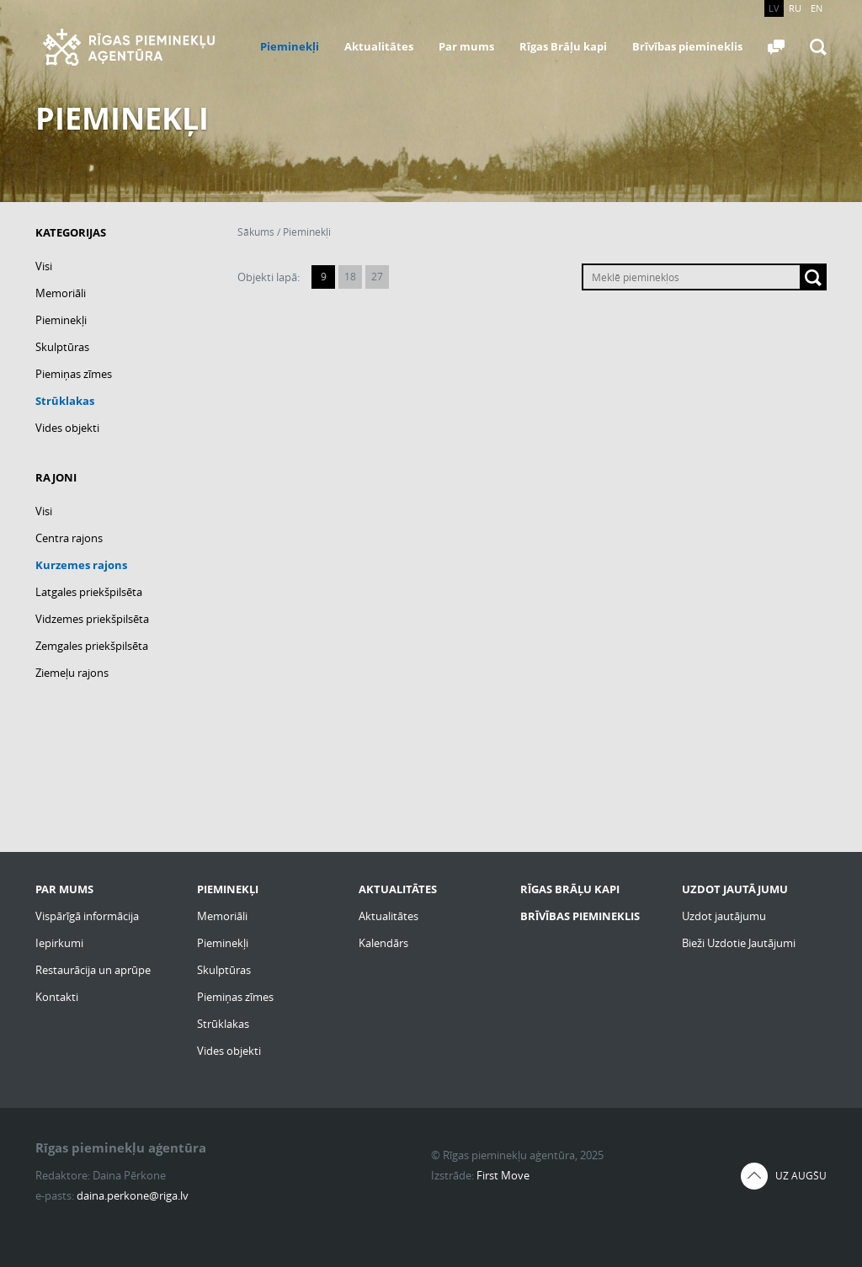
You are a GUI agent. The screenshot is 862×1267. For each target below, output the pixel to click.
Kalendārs (383, 942)
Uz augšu (801, 1176)
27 (377, 276)
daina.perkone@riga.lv (133, 1195)
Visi (43, 266)
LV (774, 8)
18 (350, 276)
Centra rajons (69, 538)
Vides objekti (67, 427)
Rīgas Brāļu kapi (563, 46)
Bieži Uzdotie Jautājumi (738, 942)
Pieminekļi (289, 46)
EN (816, 8)
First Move (502, 1175)
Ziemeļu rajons (72, 672)
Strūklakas (64, 400)
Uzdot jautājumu (724, 916)
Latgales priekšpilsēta (88, 591)
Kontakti (56, 996)
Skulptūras (62, 346)
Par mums (466, 46)
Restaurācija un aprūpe (93, 969)
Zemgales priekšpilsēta (91, 645)
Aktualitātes (378, 46)
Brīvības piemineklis (687, 46)
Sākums (255, 232)
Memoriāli (60, 293)
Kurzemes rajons (81, 564)
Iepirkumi (59, 942)
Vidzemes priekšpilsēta (92, 618)
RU (795, 8)
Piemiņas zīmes (73, 373)
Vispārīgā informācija (87, 916)
